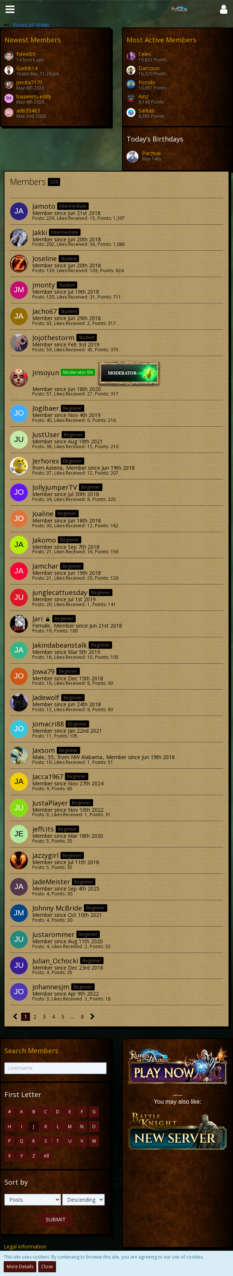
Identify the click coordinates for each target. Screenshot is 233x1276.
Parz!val (151, 153)
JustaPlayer (50, 802)
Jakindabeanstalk (59, 645)
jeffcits (43, 828)
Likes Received (72, 218)
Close (47, 1266)
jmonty (43, 284)
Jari (37, 618)
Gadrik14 (26, 68)
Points (104, 218)
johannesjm (50, 986)
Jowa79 (43, 671)
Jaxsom (43, 750)
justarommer (53, 934)
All (46, 1156)
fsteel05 (26, 54)
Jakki (39, 232)
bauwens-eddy (33, 96)
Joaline (42, 513)
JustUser (46, 434)
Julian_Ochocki (55, 960)
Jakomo (44, 540)
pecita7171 (29, 82)
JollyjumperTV (54, 487)
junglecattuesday (59, 592)
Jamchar (45, 565)
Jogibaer (45, 408)
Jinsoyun (45, 372)
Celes (144, 54)
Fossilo (146, 82)
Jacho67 (44, 311)
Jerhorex (45, 460)
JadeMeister (51, 881)
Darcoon (149, 68)
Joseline (44, 258)
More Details (20, 1266)
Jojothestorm (53, 337)
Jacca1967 (47, 776)
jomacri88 (48, 723)
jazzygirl (45, 855)
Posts (38, 218)
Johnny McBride (57, 908)
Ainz (143, 96)
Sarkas (146, 110)
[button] (10, 9)
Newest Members (32, 39)
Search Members (31, 1050)
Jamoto (43, 206)
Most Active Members (161, 39)
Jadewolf (45, 697)
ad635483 (28, 110)
